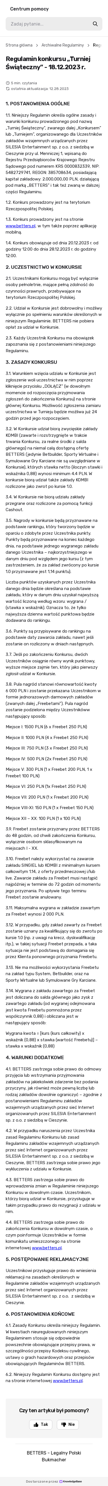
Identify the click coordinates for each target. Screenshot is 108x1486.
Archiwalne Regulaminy (63, 45)
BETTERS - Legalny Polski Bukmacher (54, 1456)
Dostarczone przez (54, 1481)
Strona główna (19, 45)
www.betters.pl (20, 225)
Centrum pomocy (29, 9)
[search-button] (95, 24)
